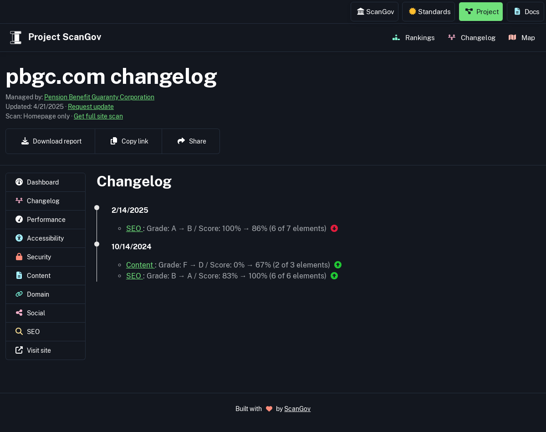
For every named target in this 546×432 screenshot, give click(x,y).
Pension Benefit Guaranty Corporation (99, 97)
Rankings (414, 37)
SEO (134, 228)
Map (522, 37)
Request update (91, 106)
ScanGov (375, 11)
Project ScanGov (54, 38)
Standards (430, 11)
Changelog (471, 37)
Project (482, 11)
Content (140, 265)
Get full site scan (98, 116)
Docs (527, 11)
